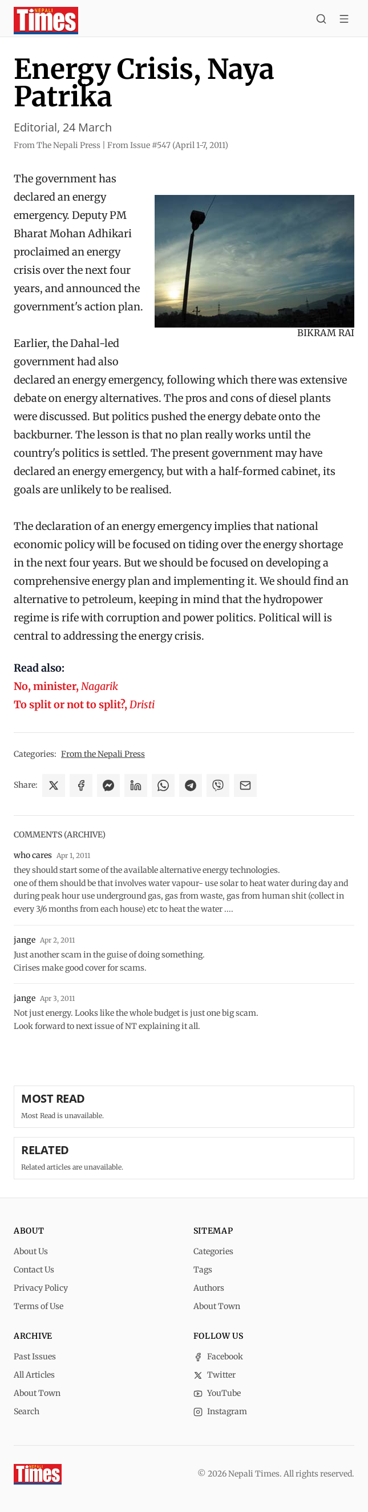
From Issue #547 (167, 145)
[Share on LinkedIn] (135, 785)
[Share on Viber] (218, 785)
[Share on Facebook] (81, 785)
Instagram (220, 1411)
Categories (213, 1251)
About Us (31, 1251)
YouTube (217, 1393)
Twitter (214, 1375)
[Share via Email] (245, 785)
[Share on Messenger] (108, 785)
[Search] (321, 21)
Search (26, 1411)
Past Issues (35, 1356)
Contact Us (34, 1269)
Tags (202, 1269)
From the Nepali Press (103, 754)
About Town (216, 1306)
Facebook (218, 1356)
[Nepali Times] (38, 1474)
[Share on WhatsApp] (163, 785)
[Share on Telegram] (190, 785)
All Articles (34, 1375)
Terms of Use (38, 1306)
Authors (208, 1288)
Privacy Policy (41, 1288)
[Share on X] (53, 785)
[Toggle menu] (344, 21)
